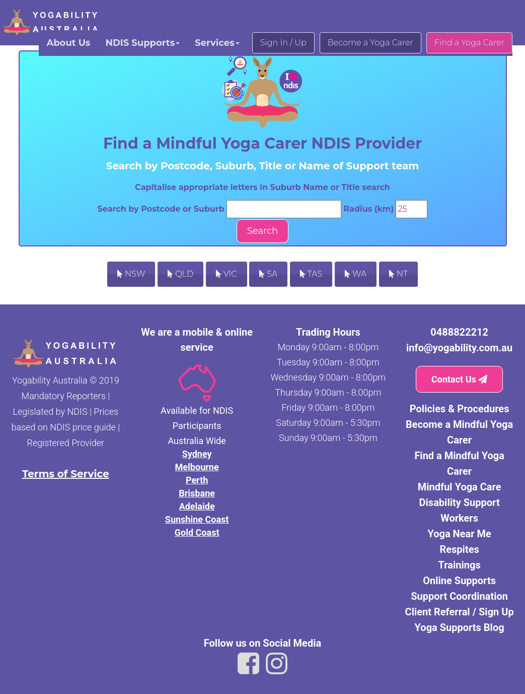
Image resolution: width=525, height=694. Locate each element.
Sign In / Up (283, 42)
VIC (226, 274)
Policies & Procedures (459, 409)
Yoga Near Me (459, 534)
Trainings (459, 565)
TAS (311, 274)
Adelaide (197, 506)
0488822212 (459, 332)
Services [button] (217, 42)
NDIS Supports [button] (142, 42)
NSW (131, 274)
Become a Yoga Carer (370, 42)
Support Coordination (459, 596)
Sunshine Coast (197, 519)
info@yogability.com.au (459, 348)
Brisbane (197, 493)
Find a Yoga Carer (469, 42)
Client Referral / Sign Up (459, 612)
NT (398, 274)
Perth (197, 480)
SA (268, 274)
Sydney (197, 454)
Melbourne (197, 467)
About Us (68, 42)
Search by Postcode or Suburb (161, 209)
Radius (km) (368, 209)
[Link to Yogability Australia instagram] (276, 663)
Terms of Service (65, 474)
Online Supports (459, 581)
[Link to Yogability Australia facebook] (248, 663)
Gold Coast (197, 532)
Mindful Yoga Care (459, 487)
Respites (459, 549)
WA (355, 274)
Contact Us (459, 379)
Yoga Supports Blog (459, 627)
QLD (180, 274)
